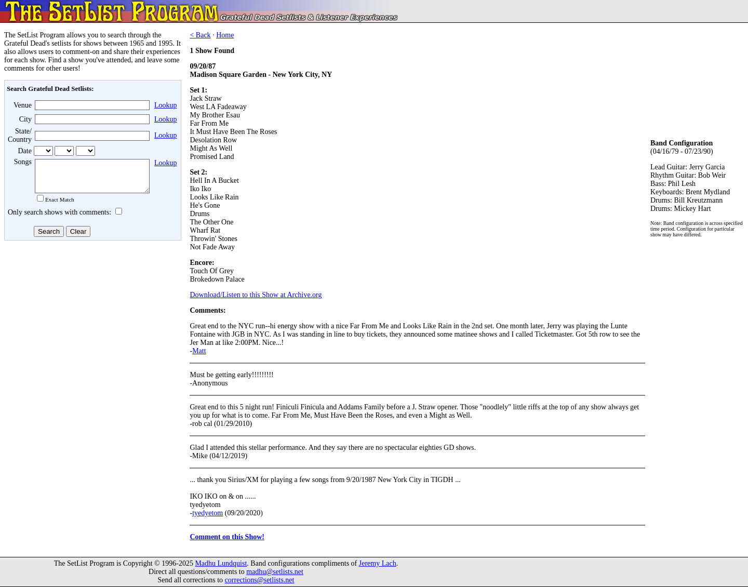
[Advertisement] (91, 326)
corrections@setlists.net (260, 580)
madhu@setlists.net (274, 572)
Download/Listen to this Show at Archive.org (256, 295)
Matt (199, 351)
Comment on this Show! (227, 537)
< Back (200, 35)
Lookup (165, 105)
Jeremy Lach (377, 563)
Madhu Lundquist (221, 563)
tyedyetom (207, 513)
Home (225, 35)
